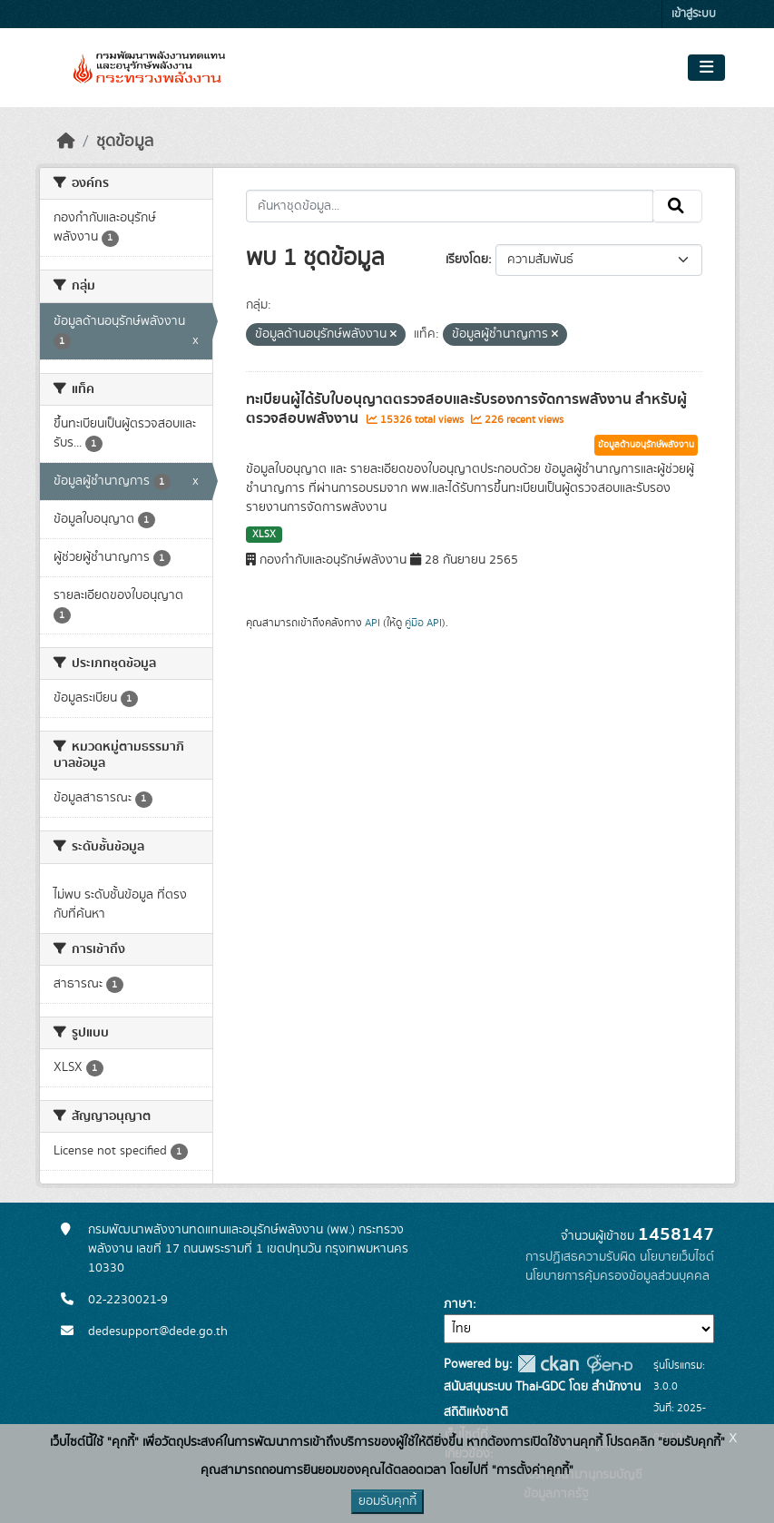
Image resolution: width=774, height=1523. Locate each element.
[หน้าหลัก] (66, 141)
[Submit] (677, 206)
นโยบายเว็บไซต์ (677, 1257)
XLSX (264, 534)
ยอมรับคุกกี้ (387, 1501)
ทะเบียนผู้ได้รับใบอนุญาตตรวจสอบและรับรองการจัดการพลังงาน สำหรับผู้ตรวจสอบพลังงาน (466, 409)
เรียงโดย (467, 260)
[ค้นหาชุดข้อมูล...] (449, 206)
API (372, 622)
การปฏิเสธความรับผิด (580, 1257)
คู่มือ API (423, 622)
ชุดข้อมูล (124, 141)
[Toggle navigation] (706, 68)
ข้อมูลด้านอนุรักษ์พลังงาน (646, 444)
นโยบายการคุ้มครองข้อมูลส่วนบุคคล (617, 1276)
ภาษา (458, 1304)
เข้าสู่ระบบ (693, 14)
